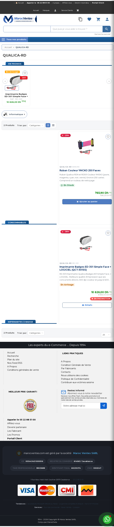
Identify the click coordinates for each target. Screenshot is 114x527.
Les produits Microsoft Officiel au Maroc (42, 504)
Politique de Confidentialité (75, 379)
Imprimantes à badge (20, 322)
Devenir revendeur (82, 3)
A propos (56, 3)
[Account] (55, 10)
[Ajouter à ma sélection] (24, 73)
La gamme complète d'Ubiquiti (71, 504)
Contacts (65, 372)
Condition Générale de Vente (76, 365)
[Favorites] (89, 19)
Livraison (76, 507)
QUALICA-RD (70, 167)
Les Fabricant (14, 431)
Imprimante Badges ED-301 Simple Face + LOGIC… (16, 95)
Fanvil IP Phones (91, 504)
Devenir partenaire (17, 427)
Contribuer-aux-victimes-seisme (77, 382)
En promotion (102, 299)
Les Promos (13, 434)
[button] (48, 125)
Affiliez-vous (67, 3)
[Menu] (14, 39)
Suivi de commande (52, 507)
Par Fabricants (68, 368)
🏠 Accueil (20, 3)
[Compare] (80, 19)
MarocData (52, 522)
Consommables (17, 222)
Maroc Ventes (66, 507)
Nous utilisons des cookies (74, 375)
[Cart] (78, 10)
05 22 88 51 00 (43, 3)
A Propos (66, 361)
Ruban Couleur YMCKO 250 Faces (80, 170)
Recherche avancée (102, 34)
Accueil (8, 47)
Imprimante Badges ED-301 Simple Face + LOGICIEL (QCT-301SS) (85, 268)
